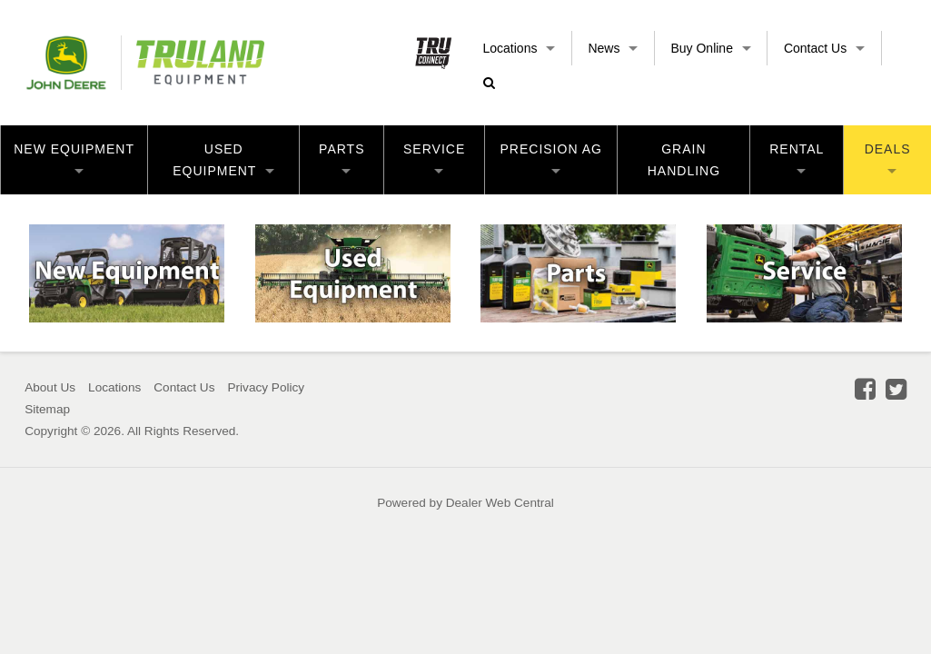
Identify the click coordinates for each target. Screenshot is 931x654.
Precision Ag (551, 157)
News (613, 48)
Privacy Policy (265, 387)
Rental (796, 157)
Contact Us (824, 48)
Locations (519, 48)
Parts (341, 157)
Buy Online (710, 48)
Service (434, 157)
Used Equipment (223, 160)
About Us (50, 387)
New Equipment (74, 157)
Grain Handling (684, 160)
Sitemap (47, 409)
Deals (888, 157)
